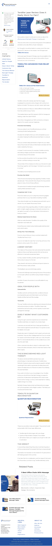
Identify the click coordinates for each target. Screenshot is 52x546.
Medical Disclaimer (24, 539)
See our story (7, 25)
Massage (23, 490)
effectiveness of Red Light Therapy (27, 39)
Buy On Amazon (45, 95)
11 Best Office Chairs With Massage (35, 473)
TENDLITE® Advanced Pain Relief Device (32, 85)
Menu (49, 3)
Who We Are (38, 523)
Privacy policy (38, 533)
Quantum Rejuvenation (29, 399)
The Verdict (5, 82)
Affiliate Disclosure (34, 539)
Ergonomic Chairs (40, 488)
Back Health (21, 527)
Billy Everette (25, 488)
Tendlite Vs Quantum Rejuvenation (6, 77)
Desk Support (22, 525)
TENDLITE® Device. (23, 52)
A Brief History (6, 59)
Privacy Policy (16, 539)
